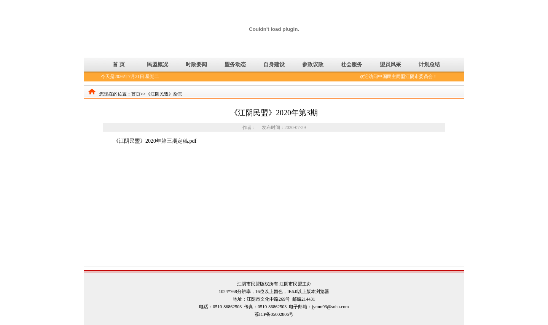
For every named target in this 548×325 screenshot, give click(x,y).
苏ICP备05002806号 (274, 314)
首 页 (119, 64)
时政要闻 (196, 64)
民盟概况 (157, 64)
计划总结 (429, 64)
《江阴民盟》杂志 (164, 94)
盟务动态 (235, 64)
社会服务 (351, 64)
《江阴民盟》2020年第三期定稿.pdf (154, 141)
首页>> (138, 94)
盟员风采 (390, 64)
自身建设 (274, 64)
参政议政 (312, 64)
